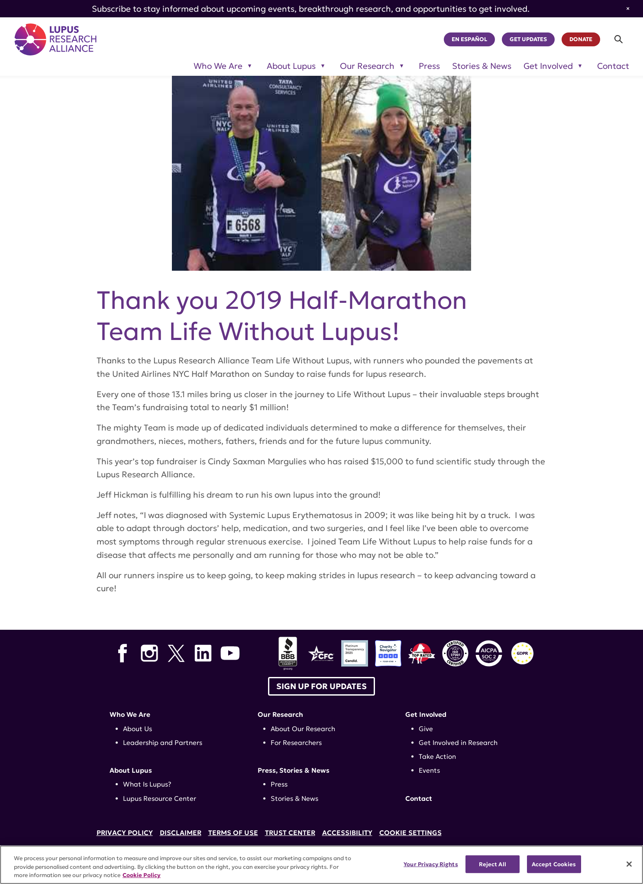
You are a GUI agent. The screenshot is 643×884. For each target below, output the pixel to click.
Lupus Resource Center (159, 798)
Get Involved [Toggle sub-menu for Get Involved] (548, 66)
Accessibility (347, 833)
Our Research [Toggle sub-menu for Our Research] (367, 66)
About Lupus (131, 770)
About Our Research (303, 729)
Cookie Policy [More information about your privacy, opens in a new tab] (142, 875)
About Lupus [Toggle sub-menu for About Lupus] (291, 66)
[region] (321, 864)
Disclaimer (180, 833)
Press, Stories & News (294, 770)
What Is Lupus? (147, 784)
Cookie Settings (410, 833)
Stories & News (481, 66)
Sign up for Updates (321, 686)
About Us (137, 729)
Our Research (280, 714)
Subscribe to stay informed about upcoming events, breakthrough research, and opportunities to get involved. (311, 8)
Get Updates (528, 39)
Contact (613, 66)
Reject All (492, 864)
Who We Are (130, 714)
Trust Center (290, 833)
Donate (580, 39)
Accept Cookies (554, 864)
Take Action (437, 756)
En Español (469, 39)
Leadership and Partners (162, 742)
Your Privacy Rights (431, 864)
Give (426, 729)
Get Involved (425, 714)
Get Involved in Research (458, 742)
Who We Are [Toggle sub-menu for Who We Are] (218, 66)
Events (429, 770)
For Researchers (296, 742)
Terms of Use (233, 833)
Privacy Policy (125, 833)
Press (429, 66)
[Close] (629, 864)
